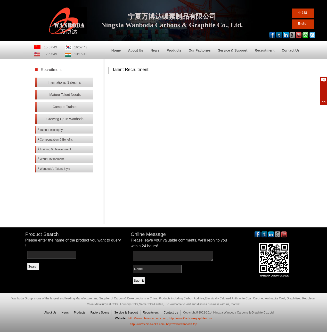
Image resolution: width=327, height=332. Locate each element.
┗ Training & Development (54, 149)
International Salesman (65, 82)
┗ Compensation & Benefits (55, 139)
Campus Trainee (65, 107)
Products (174, 50)
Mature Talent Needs (65, 95)
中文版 (302, 12)
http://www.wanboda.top (181, 324)
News (154, 50)
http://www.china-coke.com (147, 324)
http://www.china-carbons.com (147, 318)
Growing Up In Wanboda (65, 119)
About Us (135, 50)
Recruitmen (150, 312)
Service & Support (232, 50)
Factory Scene (99, 312)
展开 (323, 90)
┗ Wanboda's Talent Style (53, 168)
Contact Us (291, 50)
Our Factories (199, 50)
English (302, 23)
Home (116, 50)
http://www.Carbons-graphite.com (190, 318)
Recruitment (265, 50)
